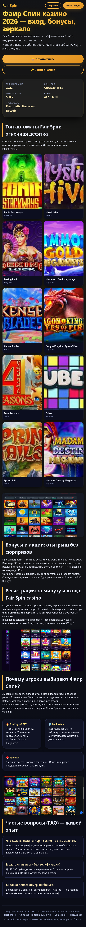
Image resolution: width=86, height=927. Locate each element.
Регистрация (73, 5)
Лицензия (60, 914)
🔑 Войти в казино (43, 70)
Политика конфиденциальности (34, 914)
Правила (8, 914)
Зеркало (53, 5)
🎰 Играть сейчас (42, 59)
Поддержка (76, 914)
